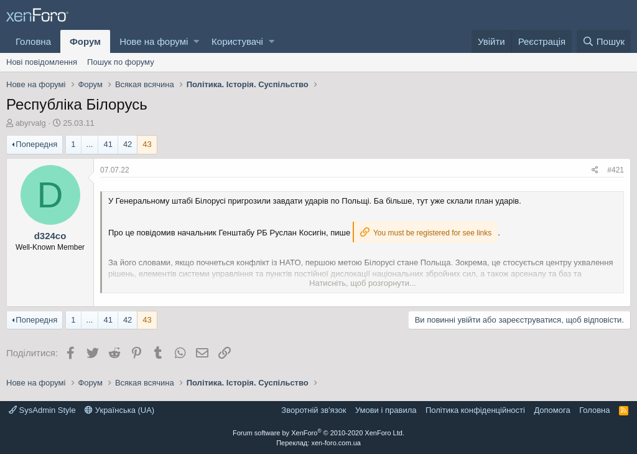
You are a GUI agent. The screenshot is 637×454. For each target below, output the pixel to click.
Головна (33, 41)
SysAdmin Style (42, 410)
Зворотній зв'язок (313, 410)
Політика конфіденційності (475, 410)
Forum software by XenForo (318, 433)
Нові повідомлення (41, 62)
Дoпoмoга (552, 410)
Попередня (36, 144)
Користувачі (237, 41)
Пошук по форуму (120, 62)
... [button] (89, 144)
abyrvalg (31, 123)
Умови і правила (386, 410)
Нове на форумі (153, 41)
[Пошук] (604, 41)
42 (127, 144)
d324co (50, 235)
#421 (615, 170)
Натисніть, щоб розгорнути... (362, 283)
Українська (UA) (119, 410)
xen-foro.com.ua (335, 443)
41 (107, 144)
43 (146, 144)
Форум (85, 41)
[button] (196, 41)
